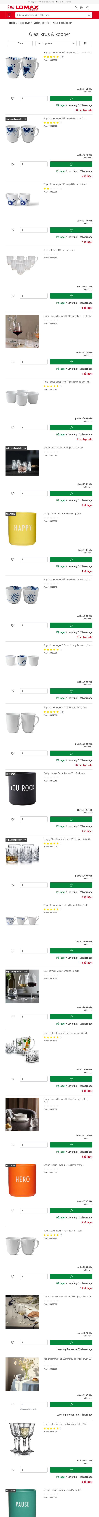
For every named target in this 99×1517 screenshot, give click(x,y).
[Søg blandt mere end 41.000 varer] (50, 15)
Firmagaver (24, 22)
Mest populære (44, 43)
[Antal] (34, 98)
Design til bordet (41, 22)
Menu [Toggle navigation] (9, 15)
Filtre (20, 43)
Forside (11, 22)
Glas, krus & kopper (62, 22)
